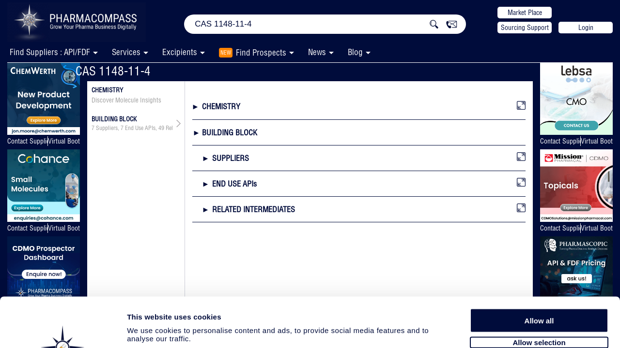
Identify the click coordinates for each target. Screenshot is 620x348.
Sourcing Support (525, 27)
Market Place (525, 12)
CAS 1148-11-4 (113, 70)
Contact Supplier (27, 141)
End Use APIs (140, 128)
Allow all (539, 267)
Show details (508, 329)
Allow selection (538, 289)
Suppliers (107, 128)
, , (132, 128)
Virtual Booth (64, 141)
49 (161, 128)
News (317, 52)
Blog (355, 52)
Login (585, 27)
